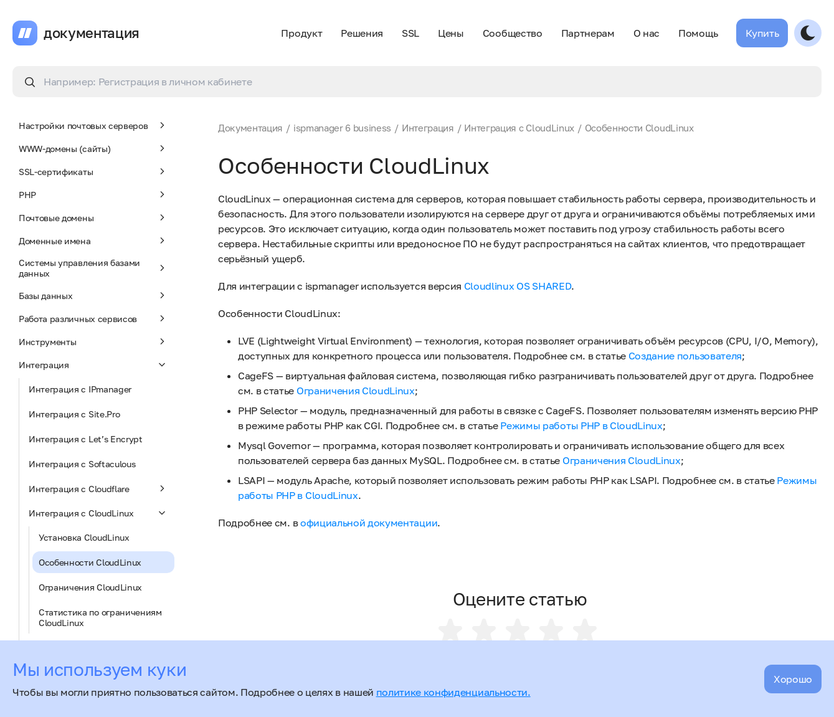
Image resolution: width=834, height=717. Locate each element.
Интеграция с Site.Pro (74, 414)
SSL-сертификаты (93, 171)
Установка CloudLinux (84, 537)
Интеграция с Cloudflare (98, 488)
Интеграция (93, 364)
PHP (93, 194)
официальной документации (368, 522)
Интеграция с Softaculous (82, 463)
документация (92, 33)
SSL (410, 33)
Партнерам (588, 33)
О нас (646, 33)
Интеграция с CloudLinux (98, 512)
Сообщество (513, 33)
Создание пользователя (685, 355)
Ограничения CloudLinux (90, 587)
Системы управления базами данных (93, 267)
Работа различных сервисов (93, 318)
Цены (451, 33)
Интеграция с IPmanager (80, 389)
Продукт (301, 33)
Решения (362, 33)
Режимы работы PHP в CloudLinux (581, 425)
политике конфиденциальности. (453, 692)
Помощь (698, 33)
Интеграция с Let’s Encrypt (86, 439)
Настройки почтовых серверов (93, 125)
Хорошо (793, 679)
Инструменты (93, 341)
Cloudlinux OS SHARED (518, 286)
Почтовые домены (93, 217)
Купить (762, 33)
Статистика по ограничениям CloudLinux (100, 617)
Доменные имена (93, 240)
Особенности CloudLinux (90, 562)
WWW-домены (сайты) (93, 148)
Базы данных (93, 295)
